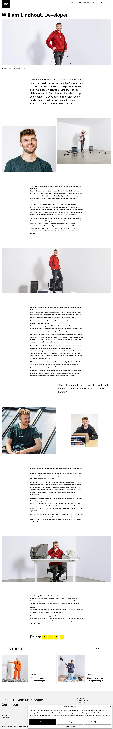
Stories (93, 2)
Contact (109, 2)
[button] (110, 706)
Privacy (72, 726)
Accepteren (43, 722)
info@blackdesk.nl (82, 700)
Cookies (67, 726)
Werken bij (101, 2)
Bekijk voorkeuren (98, 722)
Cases (72, 2)
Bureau (79, 2)
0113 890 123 (81, 702)
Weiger (71, 722)
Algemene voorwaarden (24, 726)
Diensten (86, 2)
